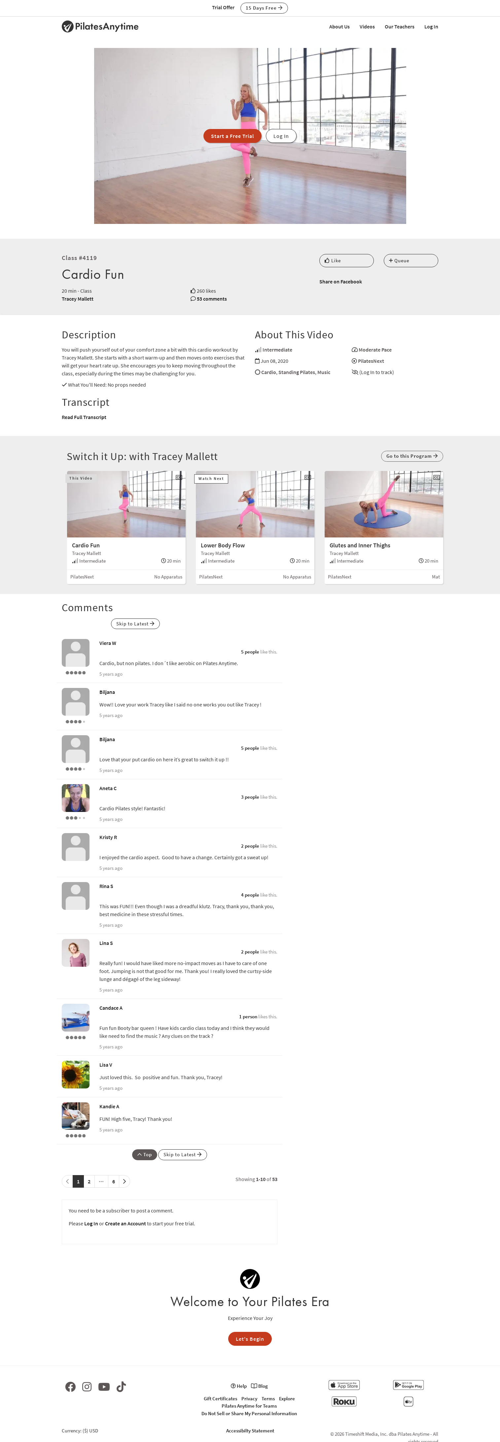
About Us (339, 26)
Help (239, 1386)
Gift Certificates (220, 1398)
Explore (287, 1398)
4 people (250, 895)
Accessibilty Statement (250, 1430)
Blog (259, 1386)
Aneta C (108, 788)
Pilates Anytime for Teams (249, 1406)
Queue (399, 260)
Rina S (106, 886)
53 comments (212, 298)
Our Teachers (399, 26)
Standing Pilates (296, 372)
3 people (250, 797)
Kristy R (108, 837)
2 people (250, 846)
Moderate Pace (375, 349)
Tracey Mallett (77, 298)
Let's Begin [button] (250, 1339)
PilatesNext (371, 361)
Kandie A (109, 1106)
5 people (250, 652)
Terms (268, 1398)
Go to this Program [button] (412, 456)
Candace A (111, 1007)
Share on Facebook (340, 281)
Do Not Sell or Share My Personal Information (249, 1413)
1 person (248, 1016)
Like (333, 260)
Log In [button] (281, 136)
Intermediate (277, 349)
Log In (431, 26)
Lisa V (105, 1064)
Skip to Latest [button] (135, 623)
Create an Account (125, 1223)
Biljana (107, 692)
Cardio (268, 372)
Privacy (249, 1398)
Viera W (107, 643)
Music (323, 372)
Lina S (106, 943)
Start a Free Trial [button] (232, 136)
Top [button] (144, 1154)
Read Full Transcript (84, 417)
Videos (367, 26)
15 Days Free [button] (264, 8)
